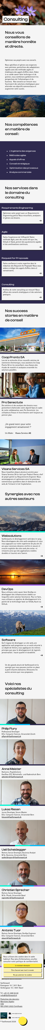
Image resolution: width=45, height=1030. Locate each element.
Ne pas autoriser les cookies (22, 975)
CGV (2, 1004)
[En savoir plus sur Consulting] (40, 297)
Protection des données (9, 999)
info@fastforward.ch (8, 995)
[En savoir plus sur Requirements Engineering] (40, 220)
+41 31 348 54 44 (11, 993)
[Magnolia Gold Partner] (22, 1015)
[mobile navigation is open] (22, 1021)
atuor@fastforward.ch (11, 938)
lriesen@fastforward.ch (11, 817)
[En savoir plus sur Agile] (40, 247)
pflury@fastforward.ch (11, 736)
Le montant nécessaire (22, 965)
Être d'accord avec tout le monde (22, 970)
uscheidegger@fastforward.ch (14, 857)
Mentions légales (7, 1001)
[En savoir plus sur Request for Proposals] (40, 273)
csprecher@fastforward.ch (13, 898)
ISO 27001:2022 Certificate (11, 1006)
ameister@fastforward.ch (12, 777)
